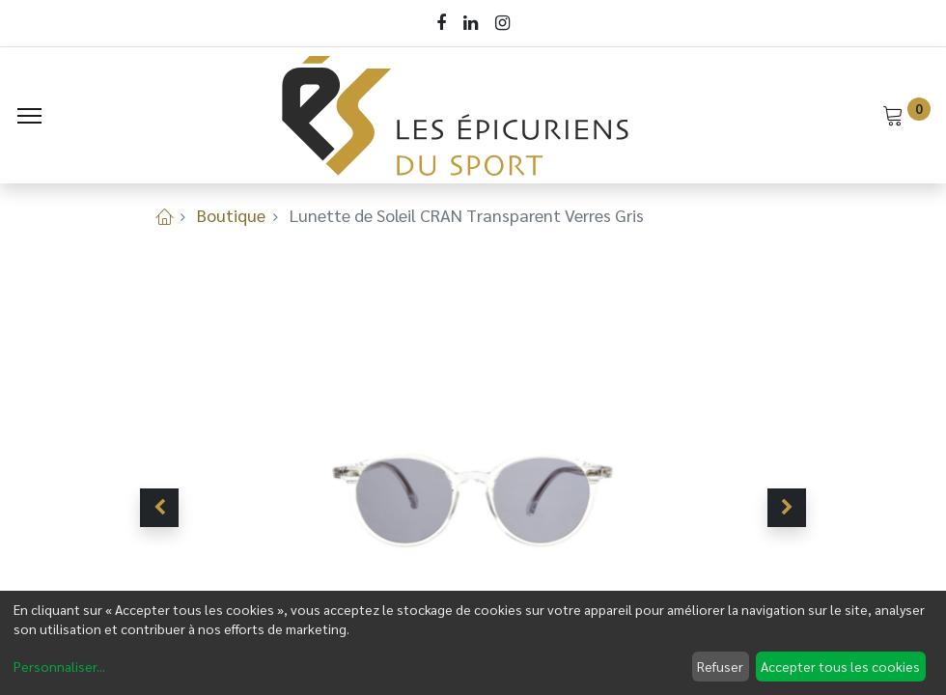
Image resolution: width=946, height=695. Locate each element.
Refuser (720, 666)
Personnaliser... (59, 666)
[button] (159, 507)
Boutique (231, 215)
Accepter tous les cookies (840, 666)
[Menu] (29, 115)
